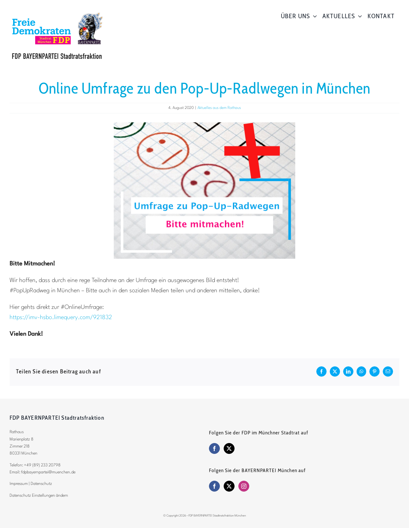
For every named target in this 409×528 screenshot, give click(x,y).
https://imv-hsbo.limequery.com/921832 (61, 317)
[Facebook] (214, 448)
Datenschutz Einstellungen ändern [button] (39, 496)
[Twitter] (229, 448)
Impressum (19, 484)
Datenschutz (41, 484)
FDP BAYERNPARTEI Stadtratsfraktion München (217, 515)
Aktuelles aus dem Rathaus (219, 108)
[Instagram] (243, 486)
